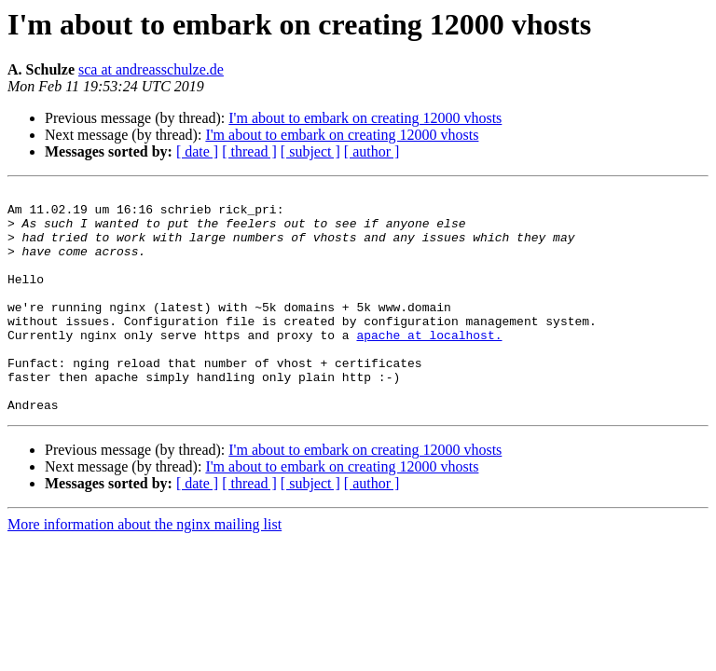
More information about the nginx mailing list (144, 569)
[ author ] (372, 151)
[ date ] (197, 151)
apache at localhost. (429, 365)
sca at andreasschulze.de (151, 69)
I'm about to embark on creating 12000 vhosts (365, 118)
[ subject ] (310, 151)
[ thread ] (249, 151)
